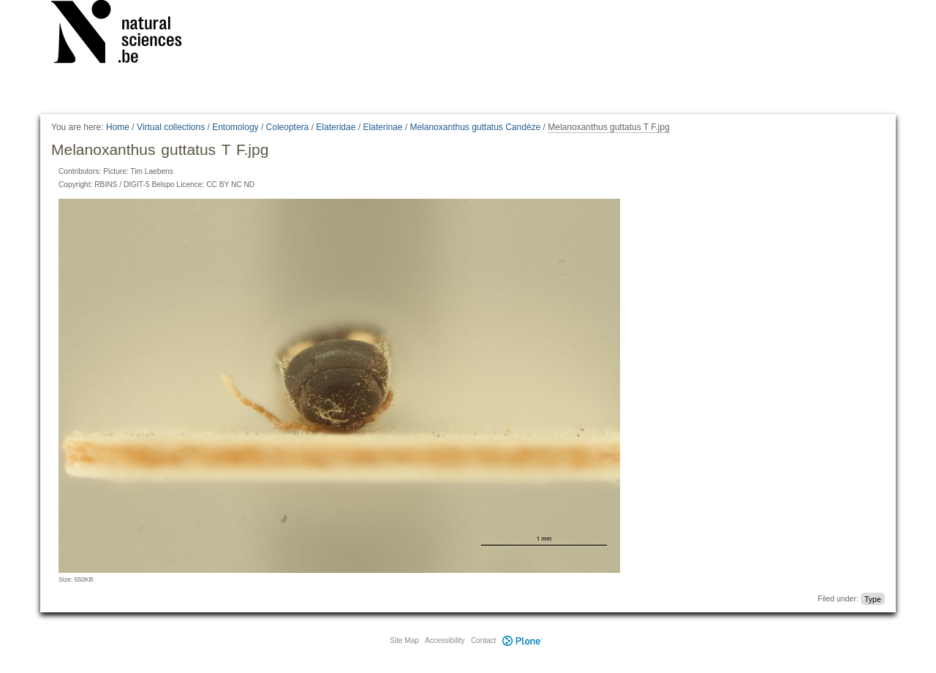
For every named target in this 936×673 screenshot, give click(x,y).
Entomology (235, 127)
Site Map (404, 640)
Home (117, 127)
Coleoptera (287, 127)
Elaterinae (382, 127)
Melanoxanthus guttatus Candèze (475, 127)
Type (872, 598)
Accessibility (444, 640)
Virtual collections (171, 127)
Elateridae (335, 127)
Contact (483, 640)
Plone (522, 640)
